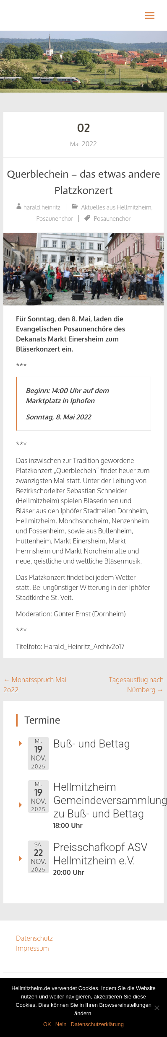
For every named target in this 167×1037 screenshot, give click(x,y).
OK (47, 1024)
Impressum (32, 948)
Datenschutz (34, 938)
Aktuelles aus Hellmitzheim (116, 207)
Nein (61, 1024)
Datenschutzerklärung (97, 1024)
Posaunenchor (55, 218)
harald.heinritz (41, 207)
